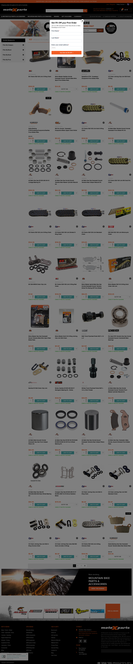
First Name (55, 31)
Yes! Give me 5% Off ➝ (66, 52)
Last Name (55, 38)
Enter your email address (60, 45)
